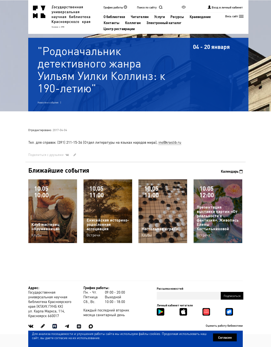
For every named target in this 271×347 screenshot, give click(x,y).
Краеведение (200, 16)
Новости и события (48, 102)
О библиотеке (114, 16)
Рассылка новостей (170, 288)
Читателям (140, 16)
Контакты (111, 23)
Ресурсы (177, 16)
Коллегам (133, 23)
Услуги (159, 16)
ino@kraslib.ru (169, 142)
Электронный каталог (163, 23)
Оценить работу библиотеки (224, 325)
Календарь (232, 171)
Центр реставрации (119, 29)
